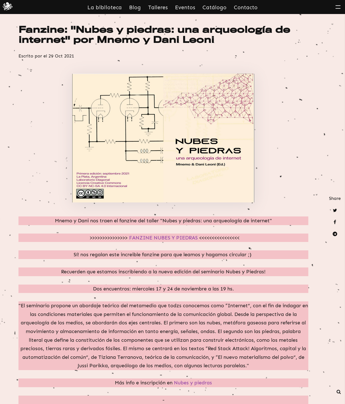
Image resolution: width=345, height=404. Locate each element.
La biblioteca (104, 7)
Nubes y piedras (192, 383)
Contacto (246, 7)
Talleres (158, 7)
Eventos (185, 7)
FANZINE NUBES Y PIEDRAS (164, 238)
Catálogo (214, 7)
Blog (135, 7)
